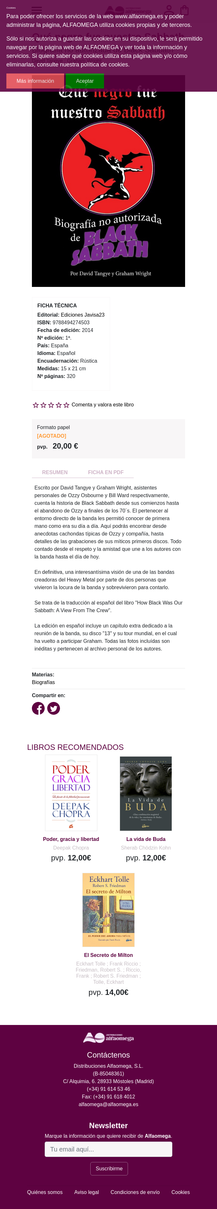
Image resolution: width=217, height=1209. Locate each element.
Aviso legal (86, 1192)
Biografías (43, 682)
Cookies (180, 1192)
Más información (35, 81)
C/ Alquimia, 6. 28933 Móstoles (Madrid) (108, 1081)
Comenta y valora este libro (102, 404)
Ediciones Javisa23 (83, 315)
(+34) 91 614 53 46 (108, 1089)
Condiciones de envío (135, 1192)
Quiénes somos (45, 1192)
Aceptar (85, 81)
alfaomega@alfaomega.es (108, 1104)
